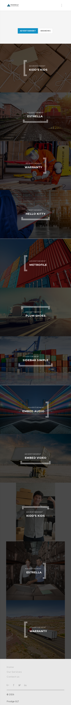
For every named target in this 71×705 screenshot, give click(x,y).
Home (10, 667)
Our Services (14, 672)
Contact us (13, 676)
